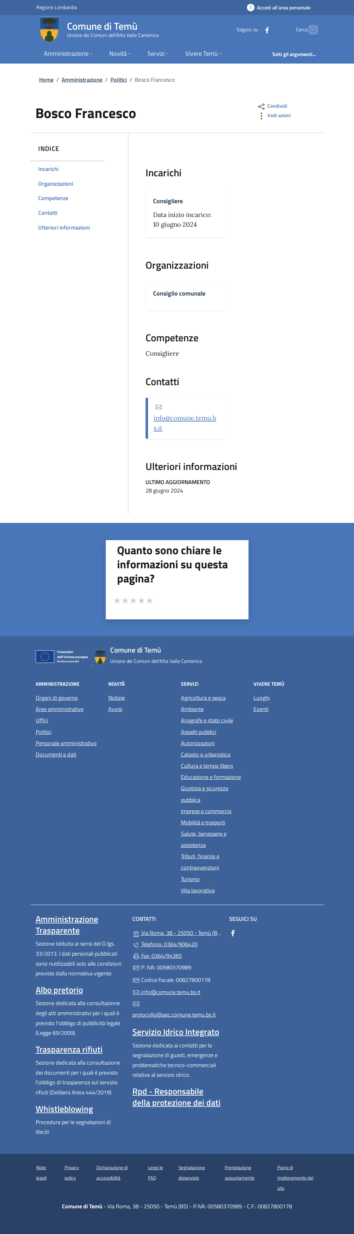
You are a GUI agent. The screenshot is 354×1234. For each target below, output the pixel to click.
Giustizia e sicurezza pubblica (204, 794)
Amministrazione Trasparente (67, 924)
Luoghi (262, 698)
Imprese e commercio (206, 811)
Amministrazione (82, 79)
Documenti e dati (56, 754)
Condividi (272, 106)
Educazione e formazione (211, 777)
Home (46, 79)
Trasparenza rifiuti (69, 1049)
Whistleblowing (64, 1108)
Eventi (261, 709)
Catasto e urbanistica (205, 754)
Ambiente (192, 709)
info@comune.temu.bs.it (166, 992)
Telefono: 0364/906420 (165, 944)
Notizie (116, 698)
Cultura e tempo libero (207, 766)
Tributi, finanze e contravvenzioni (200, 862)
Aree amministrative (60, 709)
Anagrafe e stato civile (207, 720)
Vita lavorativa (198, 890)
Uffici (42, 720)
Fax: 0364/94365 (157, 956)
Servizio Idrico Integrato (175, 1031)
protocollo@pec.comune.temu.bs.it (174, 1009)
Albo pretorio (59, 989)
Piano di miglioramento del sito (295, 1177)
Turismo (190, 879)
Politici (118, 79)
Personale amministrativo (66, 743)
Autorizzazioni (198, 743)
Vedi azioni (274, 116)
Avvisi (115, 709)
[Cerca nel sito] (310, 29)
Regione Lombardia (56, 7)
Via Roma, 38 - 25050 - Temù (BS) (177, 932)
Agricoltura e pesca (203, 698)
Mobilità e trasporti (203, 822)
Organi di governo (57, 698)
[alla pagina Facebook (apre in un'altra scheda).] (255, 29)
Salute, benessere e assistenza (204, 839)
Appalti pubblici (198, 732)
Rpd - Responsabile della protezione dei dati (176, 1097)
